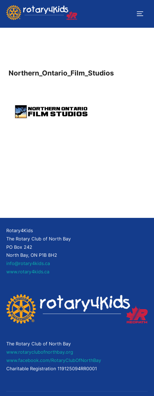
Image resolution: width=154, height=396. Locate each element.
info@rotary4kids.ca (28, 263)
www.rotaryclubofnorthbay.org (39, 352)
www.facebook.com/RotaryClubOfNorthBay (53, 360)
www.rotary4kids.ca (27, 271)
